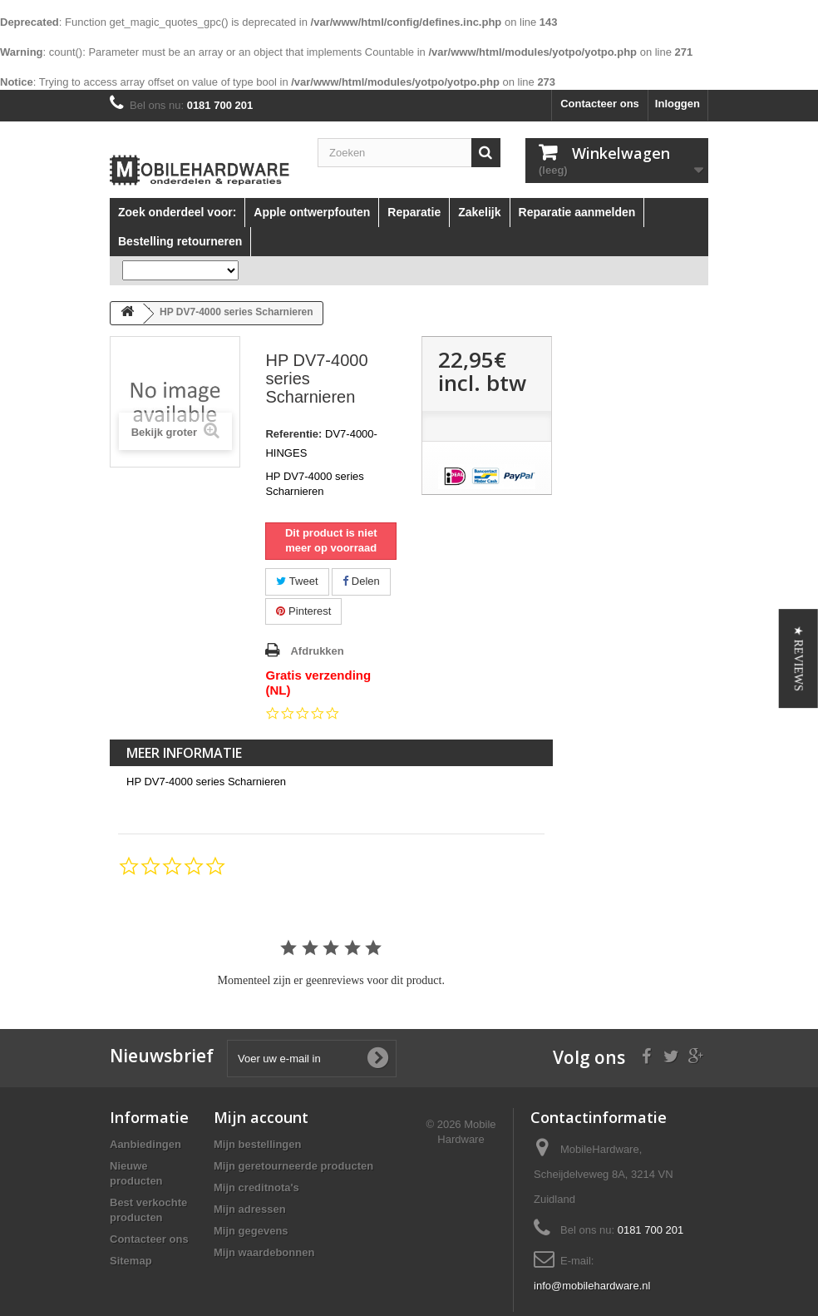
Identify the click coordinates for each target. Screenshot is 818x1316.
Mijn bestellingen (257, 1144)
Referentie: (293, 434)
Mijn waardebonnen (264, 1252)
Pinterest (303, 611)
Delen (361, 581)
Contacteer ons (599, 103)
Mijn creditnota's (256, 1187)
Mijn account (261, 1117)
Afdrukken (316, 651)
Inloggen (677, 103)
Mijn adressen (250, 1209)
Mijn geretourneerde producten (293, 1166)
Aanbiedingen (145, 1144)
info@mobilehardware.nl (592, 1285)
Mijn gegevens (251, 1230)
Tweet (297, 581)
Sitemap (131, 1260)
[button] (798, 658)
